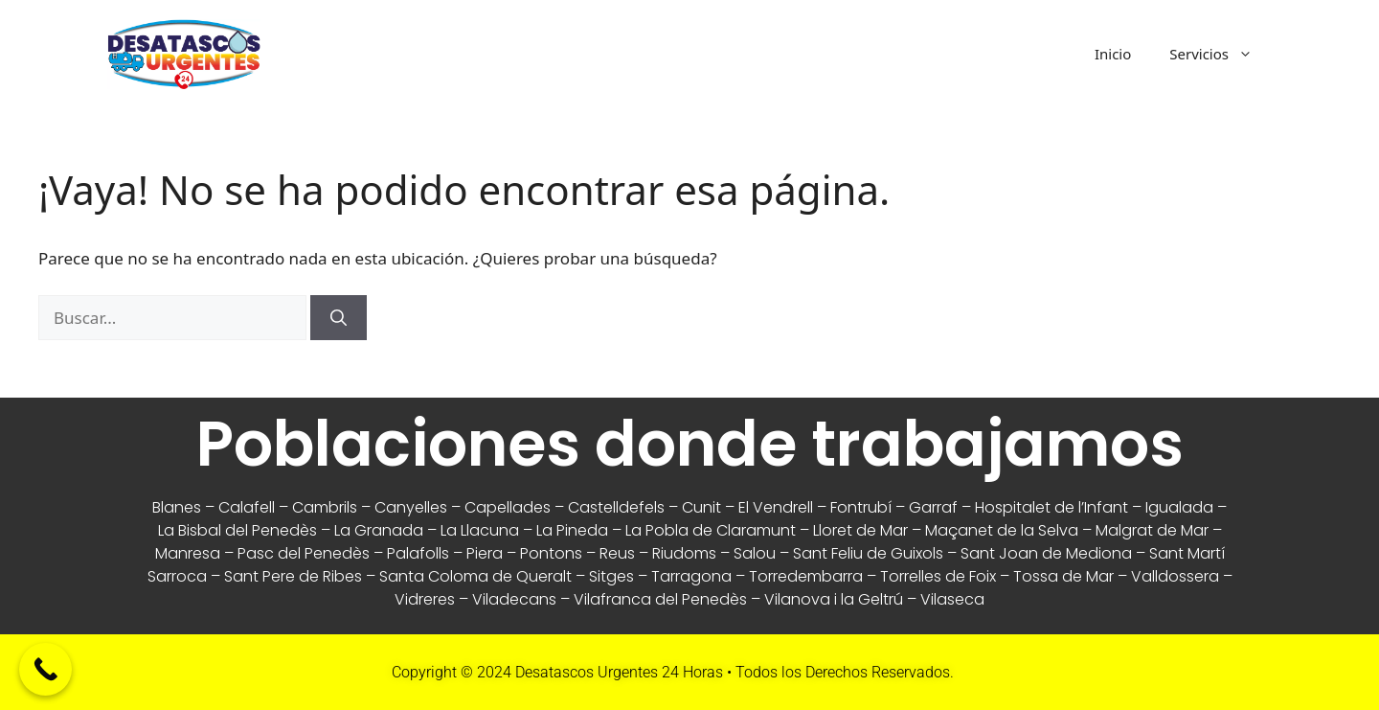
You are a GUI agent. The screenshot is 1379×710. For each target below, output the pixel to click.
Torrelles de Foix (938, 576)
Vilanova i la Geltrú (833, 599)
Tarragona (691, 576)
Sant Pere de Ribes (293, 576)
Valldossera (1175, 576)
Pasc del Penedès (303, 553)
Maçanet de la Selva (1001, 530)
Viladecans (514, 599)
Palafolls (418, 553)
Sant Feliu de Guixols (868, 553)
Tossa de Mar (1063, 576)
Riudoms (684, 553)
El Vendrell (775, 507)
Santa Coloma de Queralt (475, 576)
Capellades (507, 507)
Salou (755, 553)
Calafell (246, 507)
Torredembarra (806, 576)
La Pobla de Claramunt (710, 530)
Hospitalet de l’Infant (1051, 507)
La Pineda (572, 530)
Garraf (933, 507)
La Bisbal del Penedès (237, 530)
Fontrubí (861, 507)
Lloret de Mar (860, 530)
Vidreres (425, 599)
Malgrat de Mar (1152, 530)
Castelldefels (616, 507)
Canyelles (410, 507)
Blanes (176, 507)
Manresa (187, 553)
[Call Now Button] (45, 669)
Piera (484, 553)
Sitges (611, 576)
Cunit (701, 507)
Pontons (551, 553)
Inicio (1113, 53)
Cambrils (324, 507)
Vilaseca (952, 599)
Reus (617, 553)
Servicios (1220, 53)
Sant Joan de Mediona (1046, 553)
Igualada (1179, 507)
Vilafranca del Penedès (660, 599)
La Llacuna (480, 530)
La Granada (378, 530)
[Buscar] (338, 318)
